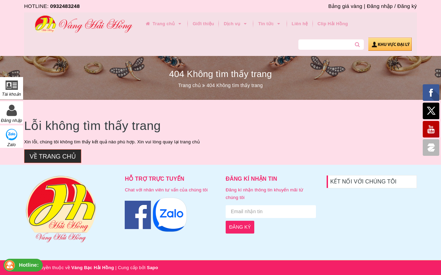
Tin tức (270, 23)
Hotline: (29, 265)
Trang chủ (163, 23)
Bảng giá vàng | (346, 6)
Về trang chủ (53, 156)
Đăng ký (407, 6)
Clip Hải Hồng (333, 23)
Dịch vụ (236, 23)
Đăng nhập (380, 6)
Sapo (152, 267)
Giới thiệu (203, 23)
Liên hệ (300, 23)
